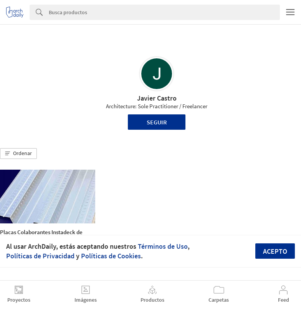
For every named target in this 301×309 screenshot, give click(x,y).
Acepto (275, 251)
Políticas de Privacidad (40, 255)
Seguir (157, 122)
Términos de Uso (163, 246)
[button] (18, 153)
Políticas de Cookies (111, 255)
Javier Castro (157, 98)
